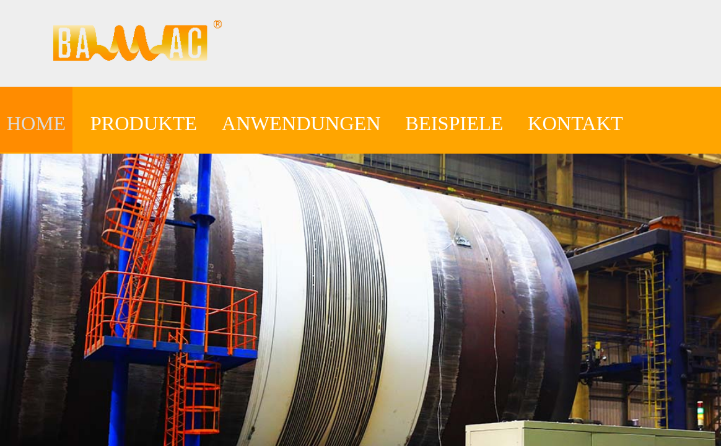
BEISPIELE (454, 123)
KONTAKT (575, 123)
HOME (36, 123)
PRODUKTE (143, 123)
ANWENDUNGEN (301, 123)
